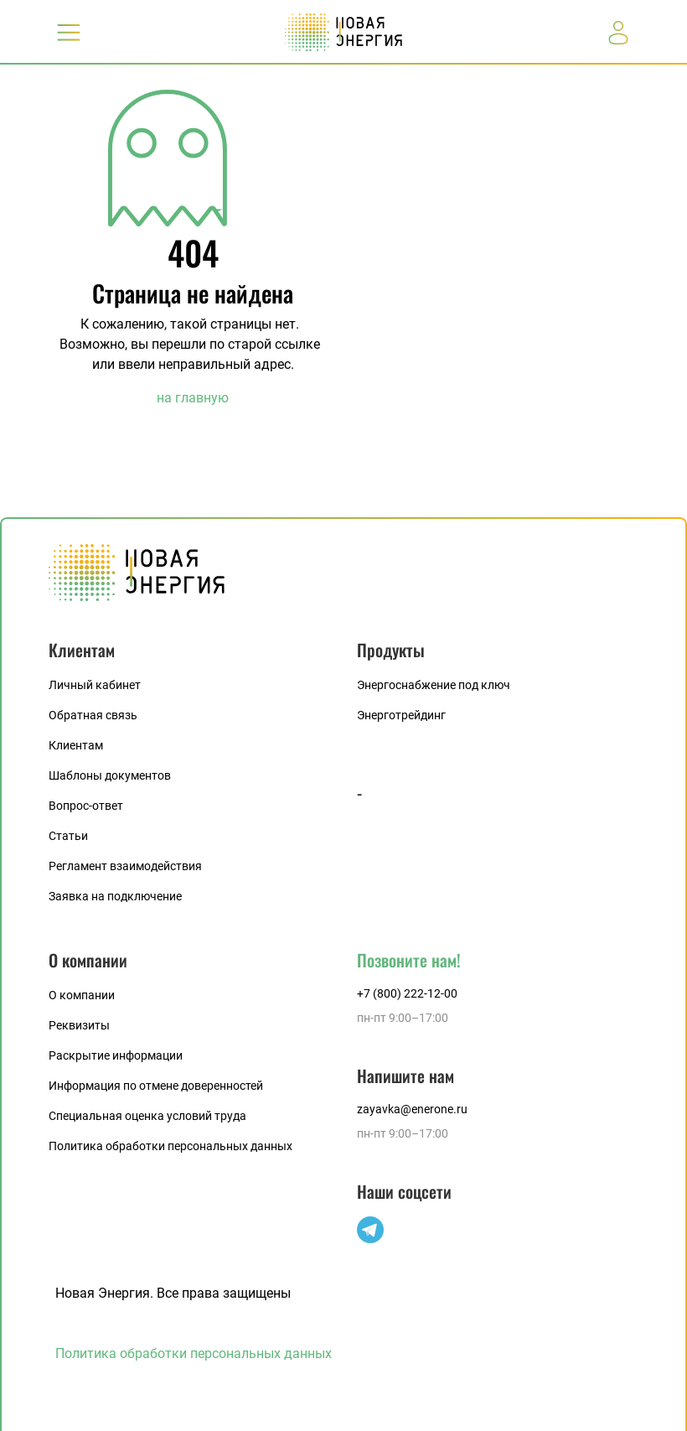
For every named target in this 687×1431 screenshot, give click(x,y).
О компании (82, 995)
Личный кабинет (95, 685)
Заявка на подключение (115, 896)
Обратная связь (93, 715)
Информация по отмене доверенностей (156, 1085)
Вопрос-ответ (86, 805)
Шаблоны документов (110, 775)
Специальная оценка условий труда (147, 1116)
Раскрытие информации (116, 1055)
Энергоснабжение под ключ (433, 685)
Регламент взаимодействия (125, 866)
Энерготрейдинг (401, 715)
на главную (193, 398)
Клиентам (76, 745)
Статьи (68, 836)
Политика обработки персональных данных (170, 1146)
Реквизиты (79, 1025)
